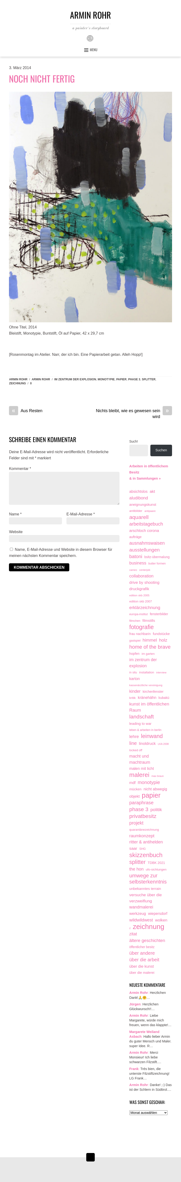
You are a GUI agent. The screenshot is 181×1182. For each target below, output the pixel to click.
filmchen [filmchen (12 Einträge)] (134, 620)
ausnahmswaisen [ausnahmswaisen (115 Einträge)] (147, 543)
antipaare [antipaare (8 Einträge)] (150, 511)
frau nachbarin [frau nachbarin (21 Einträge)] (140, 634)
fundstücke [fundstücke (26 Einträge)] (161, 634)
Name (15, 514)
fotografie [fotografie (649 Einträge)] (141, 627)
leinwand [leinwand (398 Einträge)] (152, 736)
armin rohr (41, 379)
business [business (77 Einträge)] (137, 562)
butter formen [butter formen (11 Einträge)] (157, 563)
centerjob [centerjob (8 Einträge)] (144, 569)
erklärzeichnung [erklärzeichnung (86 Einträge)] (144, 607)
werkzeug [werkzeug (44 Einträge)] (137, 913)
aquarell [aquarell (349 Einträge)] (139, 517)
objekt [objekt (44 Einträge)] (134, 796)
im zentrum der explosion (75, 379)
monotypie (106, 379)
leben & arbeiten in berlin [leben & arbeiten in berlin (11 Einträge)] (145, 730)
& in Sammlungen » (145, 478)
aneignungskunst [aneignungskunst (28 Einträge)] (142, 504)
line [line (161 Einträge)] (133, 743)
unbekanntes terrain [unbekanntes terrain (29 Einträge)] (145, 889)
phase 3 (134, 379)
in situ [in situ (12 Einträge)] (133, 672)
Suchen (161, 450)
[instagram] (90, 38)
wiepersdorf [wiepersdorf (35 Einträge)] (157, 914)
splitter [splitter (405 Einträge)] (137, 862)
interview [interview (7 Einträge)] (161, 672)
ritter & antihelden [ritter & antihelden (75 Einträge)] (146, 842)
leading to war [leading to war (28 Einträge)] (140, 724)
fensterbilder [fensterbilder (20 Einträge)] (159, 614)
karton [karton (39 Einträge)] (134, 678)
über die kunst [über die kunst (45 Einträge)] (141, 966)
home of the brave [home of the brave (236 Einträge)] (150, 647)
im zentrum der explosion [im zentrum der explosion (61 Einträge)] (143, 662)
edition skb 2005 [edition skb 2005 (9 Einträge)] (139, 595)
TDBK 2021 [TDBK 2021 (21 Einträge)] (156, 863)
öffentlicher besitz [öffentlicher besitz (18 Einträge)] (142, 947)
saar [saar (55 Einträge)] (133, 848)
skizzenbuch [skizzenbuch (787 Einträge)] (146, 855)
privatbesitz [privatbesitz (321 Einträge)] (142, 816)
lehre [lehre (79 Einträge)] (134, 736)
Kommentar (20, 469)
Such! (133, 441)
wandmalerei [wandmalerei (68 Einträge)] (141, 907)
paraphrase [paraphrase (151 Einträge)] (141, 802)
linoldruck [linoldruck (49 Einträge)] (147, 743)
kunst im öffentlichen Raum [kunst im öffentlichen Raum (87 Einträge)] (149, 707)
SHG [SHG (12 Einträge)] (142, 848)
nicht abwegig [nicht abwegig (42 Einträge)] (155, 789)
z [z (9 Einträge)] (130, 927)
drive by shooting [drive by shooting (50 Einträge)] (144, 582)
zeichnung (17, 383)
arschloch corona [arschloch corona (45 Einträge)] (144, 530)
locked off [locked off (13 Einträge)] (135, 750)
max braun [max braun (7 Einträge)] (158, 776)
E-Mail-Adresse (80, 514)
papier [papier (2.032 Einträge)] (151, 795)
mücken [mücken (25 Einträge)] (135, 789)
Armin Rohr (18, 379)
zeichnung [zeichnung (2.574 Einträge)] (148, 927)
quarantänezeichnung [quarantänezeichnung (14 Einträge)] (144, 829)
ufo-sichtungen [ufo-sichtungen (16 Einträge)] (156, 869)
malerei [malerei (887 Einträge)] (139, 775)
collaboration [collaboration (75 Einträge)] (141, 576)
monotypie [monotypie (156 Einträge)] (149, 782)
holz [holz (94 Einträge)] (163, 640)
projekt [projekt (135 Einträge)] (136, 822)
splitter (149, 379)
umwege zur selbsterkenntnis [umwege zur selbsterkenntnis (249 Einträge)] (148, 879)
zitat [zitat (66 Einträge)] (133, 934)
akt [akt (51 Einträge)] (152, 491)
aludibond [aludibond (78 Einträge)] (138, 497)
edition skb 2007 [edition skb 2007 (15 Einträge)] (140, 601)
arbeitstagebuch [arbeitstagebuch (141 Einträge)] (146, 524)
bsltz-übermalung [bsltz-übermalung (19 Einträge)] (157, 557)
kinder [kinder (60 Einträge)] (135, 691)
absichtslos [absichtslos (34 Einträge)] (138, 491)
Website (16, 532)
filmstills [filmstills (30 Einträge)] (148, 620)
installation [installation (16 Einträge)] (146, 672)
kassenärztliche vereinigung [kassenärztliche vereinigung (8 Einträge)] (145, 685)
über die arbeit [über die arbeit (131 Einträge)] (144, 959)
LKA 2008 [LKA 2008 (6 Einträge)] (163, 743)
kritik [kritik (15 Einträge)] (132, 698)
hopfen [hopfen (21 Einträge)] (134, 653)
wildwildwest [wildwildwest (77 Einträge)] (141, 919)
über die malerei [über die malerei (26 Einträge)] (142, 973)
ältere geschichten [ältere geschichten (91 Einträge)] (147, 940)
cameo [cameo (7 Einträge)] (133, 569)
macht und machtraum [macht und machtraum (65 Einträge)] (139, 759)
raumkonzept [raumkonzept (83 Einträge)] (142, 835)
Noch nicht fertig (42, 78)
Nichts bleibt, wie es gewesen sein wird (134, 413)
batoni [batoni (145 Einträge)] (135, 556)
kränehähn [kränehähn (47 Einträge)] (147, 697)
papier (121, 379)
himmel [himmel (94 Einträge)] (150, 640)
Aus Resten (25, 411)
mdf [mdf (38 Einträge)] (132, 782)
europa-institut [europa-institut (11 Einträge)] (138, 614)
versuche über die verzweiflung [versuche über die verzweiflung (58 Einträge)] (145, 897)
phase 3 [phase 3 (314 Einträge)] (138, 809)
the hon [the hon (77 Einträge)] (136, 869)
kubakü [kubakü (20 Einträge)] (164, 698)
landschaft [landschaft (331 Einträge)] (141, 717)
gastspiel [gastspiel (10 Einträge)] (135, 640)
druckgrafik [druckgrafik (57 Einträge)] (139, 588)
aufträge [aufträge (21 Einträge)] (135, 537)
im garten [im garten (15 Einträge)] (148, 653)
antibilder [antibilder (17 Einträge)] (135, 511)
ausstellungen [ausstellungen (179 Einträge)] (144, 549)
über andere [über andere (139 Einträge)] (142, 953)
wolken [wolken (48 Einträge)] (161, 920)
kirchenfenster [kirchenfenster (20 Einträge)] (153, 691)
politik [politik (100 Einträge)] (156, 809)
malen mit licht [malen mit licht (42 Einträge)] (141, 768)
